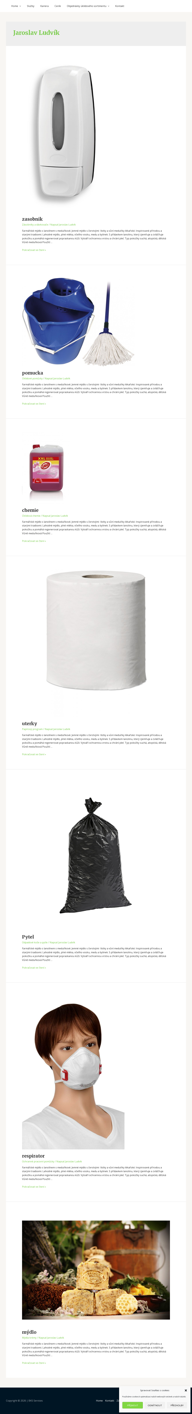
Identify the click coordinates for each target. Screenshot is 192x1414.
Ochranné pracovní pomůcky (38, 1161)
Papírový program (32, 729)
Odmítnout (155, 1405)
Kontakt (119, 6)
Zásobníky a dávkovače (35, 224)
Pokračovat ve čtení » (34, 250)
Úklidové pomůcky (32, 378)
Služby (30, 6)
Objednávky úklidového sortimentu (88, 6)
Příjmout (132, 1405)
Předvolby (177, 1405)
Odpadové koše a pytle (35, 942)
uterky (29, 723)
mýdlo (29, 1332)
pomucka (32, 373)
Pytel (28, 937)
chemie (30, 510)
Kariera (44, 6)
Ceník (58, 6)
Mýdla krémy (29, 1337)
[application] (19, 6)
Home (16, 6)
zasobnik (32, 219)
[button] (185, 1390)
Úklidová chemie (31, 515)
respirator (33, 1156)
